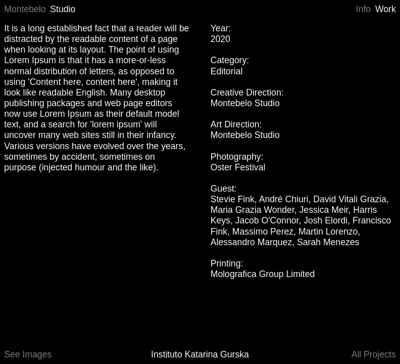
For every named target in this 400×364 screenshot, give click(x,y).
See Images (28, 354)
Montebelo (24, 9)
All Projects (374, 354)
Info (363, 9)
